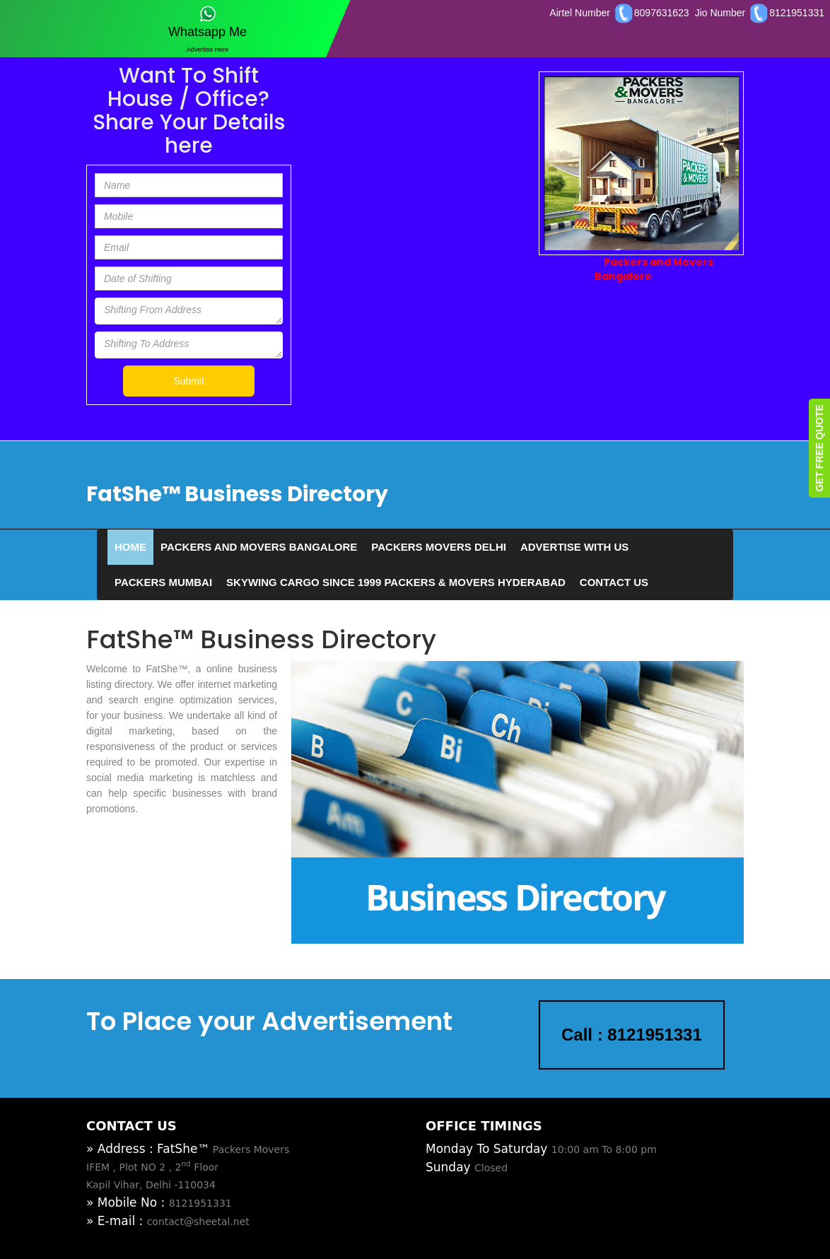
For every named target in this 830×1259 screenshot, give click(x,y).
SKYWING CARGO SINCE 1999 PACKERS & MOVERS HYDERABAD (396, 582)
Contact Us (614, 582)
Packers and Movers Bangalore (258, 547)
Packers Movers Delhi (438, 547)
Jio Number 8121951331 (759, 12)
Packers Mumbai (163, 582)
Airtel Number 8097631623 (619, 12)
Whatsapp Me (207, 22)
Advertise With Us (574, 547)
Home (130, 547)
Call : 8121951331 (631, 1034)
